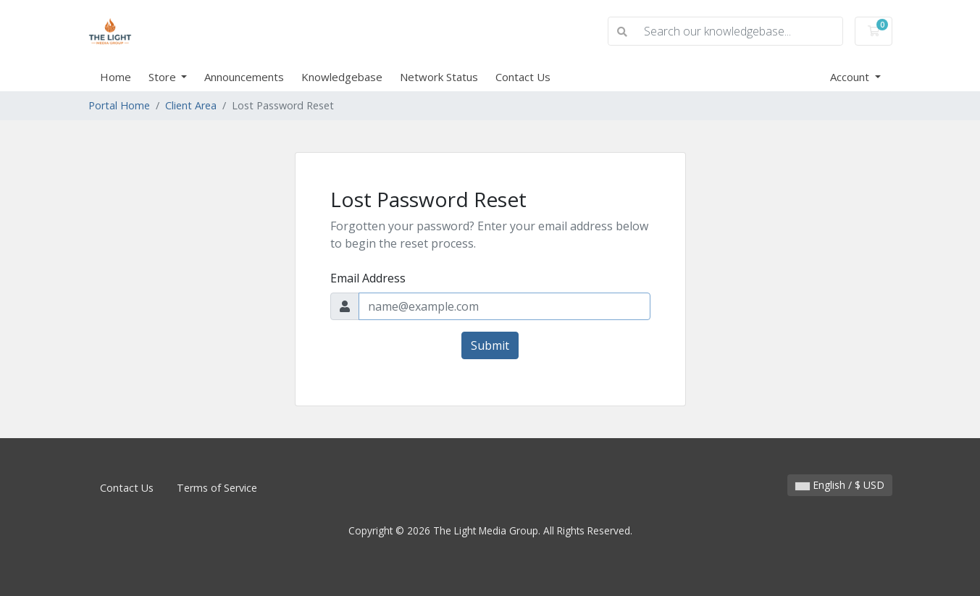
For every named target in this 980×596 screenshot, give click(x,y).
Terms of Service (217, 488)
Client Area (191, 105)
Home (115, 77)
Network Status (439, 77)
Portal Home (119, 105)
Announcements (244, 77)
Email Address (368, 278)
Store (163, 77)
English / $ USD (839, 485)
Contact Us (522, 77)
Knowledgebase (341, 77)
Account (851, 77)
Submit (490, 345)
